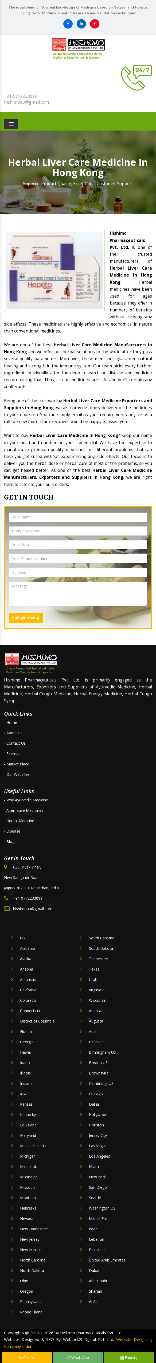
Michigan (28, 1156)
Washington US (102, 1208)
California (28, 989)
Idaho (25, 1062)
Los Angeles (99, 1156)
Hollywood (98, 1114)
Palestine (97, 1249)
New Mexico (31, 1249)
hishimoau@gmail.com (26, 102)
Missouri (27, 1187)
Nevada (26, 1218)
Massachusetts (33, 1145)
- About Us (13, 732)
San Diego (98, 1187)
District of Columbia (37, 1021)
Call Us (27, 1357)
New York (97, 1176)
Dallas (94, 1104)
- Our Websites (17, 774)
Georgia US (30, 1041)
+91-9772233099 (20, 96)
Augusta (96, 1021)
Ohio (24, 1280)
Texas (94, 969)
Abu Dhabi (98, 1280)
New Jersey (30, 1239)
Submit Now (26, 618)
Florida (26, 1031)
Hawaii (26, 1052)
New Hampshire (34, 1228)
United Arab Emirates (107, 1260)
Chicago (96, 1093)
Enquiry (128, 1357)
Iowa (24, 1093)
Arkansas (28, 979)
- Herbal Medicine (19, 820)
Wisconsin (97, 1000)
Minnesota (29, 1166)
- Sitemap (12, 753)
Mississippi (29, 1176)
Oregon (26, 1291)
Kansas (26, 1104)
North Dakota (32, 1270)
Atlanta (95, 1010)
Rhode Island (31, 1312)
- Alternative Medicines (23, 810)
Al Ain (94, 1301)
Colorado (28, 1000)
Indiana (26, 1083)
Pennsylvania (31, 1301)
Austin (94, 1031)
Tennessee (98, 958)
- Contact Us (15, 743)
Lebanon (96, 1239)
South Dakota (101, 948)
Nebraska (28, 1208)
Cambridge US (101, 1083)
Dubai (94, 1270)
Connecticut (30, 1010)
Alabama (27, 948)
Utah (93, 979)
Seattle (95, 1197)
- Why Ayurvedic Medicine (26, 799)
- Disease (12, 831)
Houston (96, 1124)
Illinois (25, 1073)
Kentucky (28, 1114)
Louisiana (28, 1124)
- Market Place (16, 763)
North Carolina (32, 1260)
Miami (94, 1166)
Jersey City (98, 1135)
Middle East (99, 1218)
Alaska (25, 958)
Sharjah (95, 1291)
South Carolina (101, 937)
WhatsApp (78, 1357)
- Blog (9, 841)
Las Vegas (98, 1145)
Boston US (98, 1062)
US (22, 937)
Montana (28, 1197)
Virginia (95, 989)
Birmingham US (102, 1052)
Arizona (26, 969)
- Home (10, 722)
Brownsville (99, 1073)
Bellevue (96, 1041)
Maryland (28, 1135)
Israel (93, 1228)
